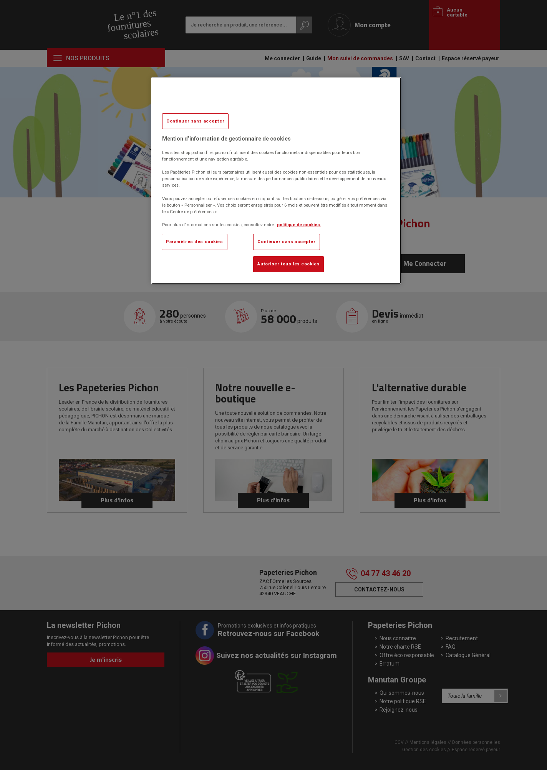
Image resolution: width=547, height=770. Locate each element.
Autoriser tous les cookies (288, 264)
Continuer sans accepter (195, 121)
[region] (276, 180)
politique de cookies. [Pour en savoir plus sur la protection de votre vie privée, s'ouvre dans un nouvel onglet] (299, 224)
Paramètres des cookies (194, 241)
